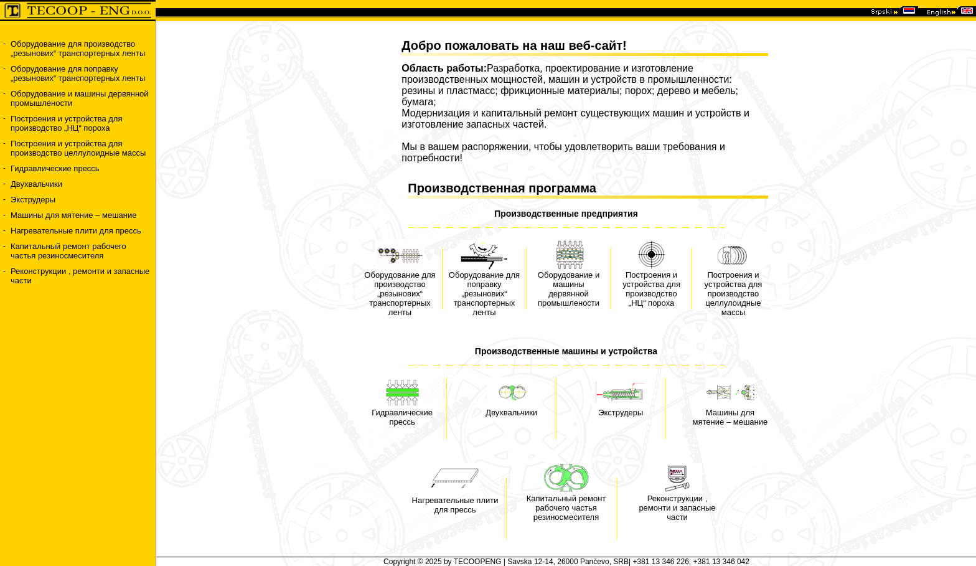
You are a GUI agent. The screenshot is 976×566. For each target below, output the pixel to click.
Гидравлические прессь (55, 168)
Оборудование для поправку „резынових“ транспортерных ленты (78, 73)
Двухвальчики (36, 184)
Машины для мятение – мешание (74, 215)
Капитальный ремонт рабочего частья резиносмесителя (68, 251)
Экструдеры (33, 199)
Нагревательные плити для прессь (76, 230)
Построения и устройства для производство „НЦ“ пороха (66, 123)
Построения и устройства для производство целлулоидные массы (78, 148)
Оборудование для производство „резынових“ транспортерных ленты (78, 48)
